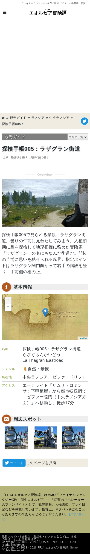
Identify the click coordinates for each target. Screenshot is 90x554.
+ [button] (8, 300)
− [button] (8, 307)
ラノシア (38, 118)
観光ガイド (18, 118)
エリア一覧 (76, 137)
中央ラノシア (59, 118)
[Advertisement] (45, 65)
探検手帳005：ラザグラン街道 (15, 124)
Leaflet (83, 338)
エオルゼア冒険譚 (48, 11)
